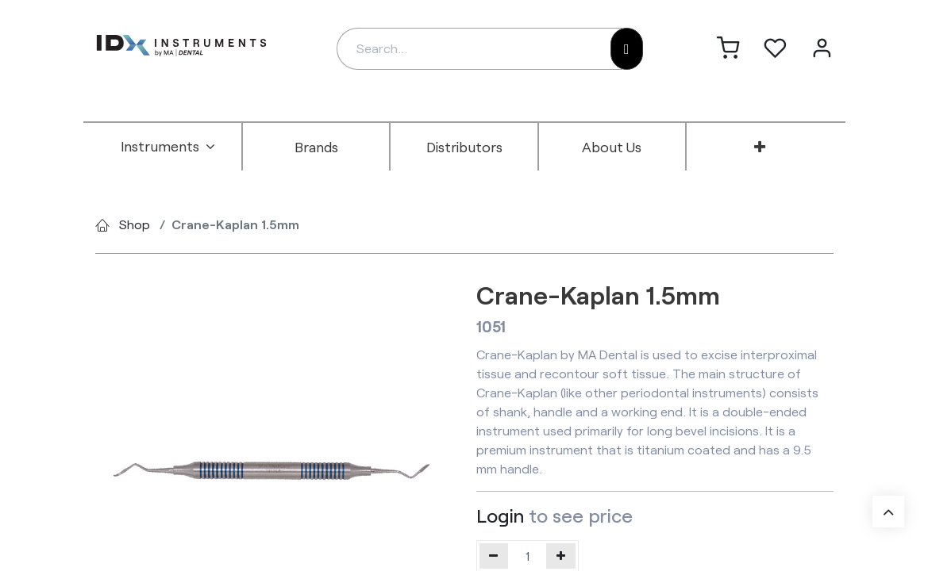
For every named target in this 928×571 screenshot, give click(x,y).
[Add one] (561, 556)
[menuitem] (168, 146)
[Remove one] (494, 556)
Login (500, 515)
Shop (134, 224)
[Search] (626, 49)
